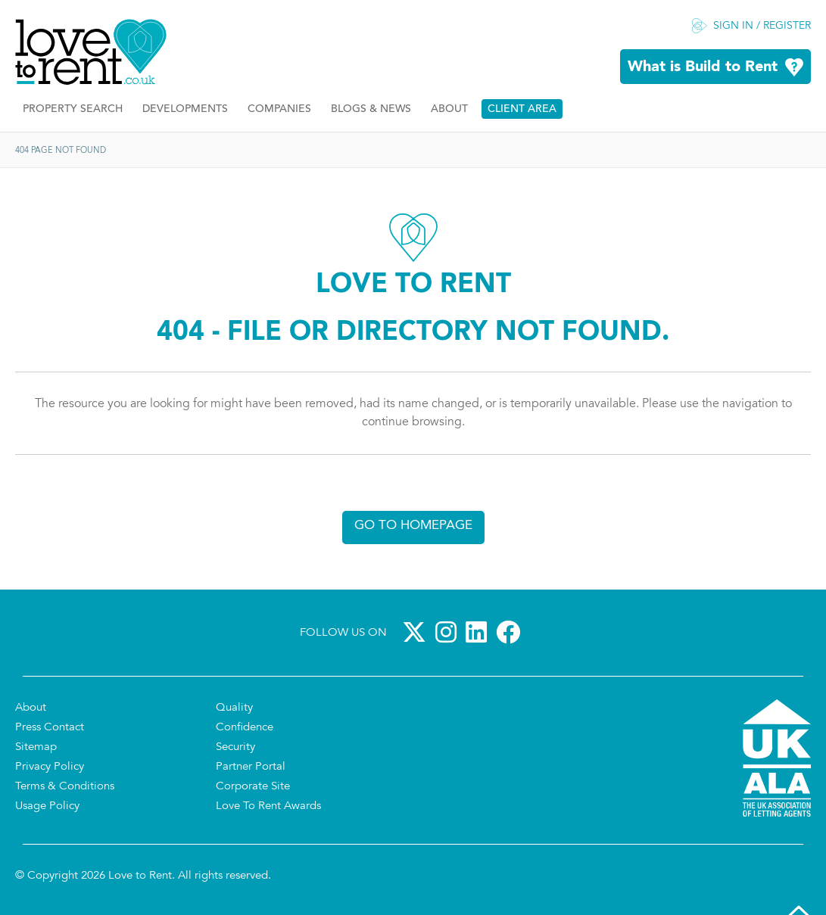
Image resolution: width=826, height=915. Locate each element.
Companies (279, 109)
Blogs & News (371, 109)
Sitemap (36, 747)
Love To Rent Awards (268, 806)
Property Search (73, 109)
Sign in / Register (762, 26)
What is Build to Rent (703, 67)
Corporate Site (253, 786)
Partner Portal (250, 767)
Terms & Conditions (64, 786)
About (449, 109)
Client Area (522, 109)
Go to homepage (413, 525)
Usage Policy (47, 806)
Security (235, 747)
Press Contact (49, 727)
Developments (185, 109)
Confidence (244, 727)
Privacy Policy (49, 767)
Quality (234, 708)
